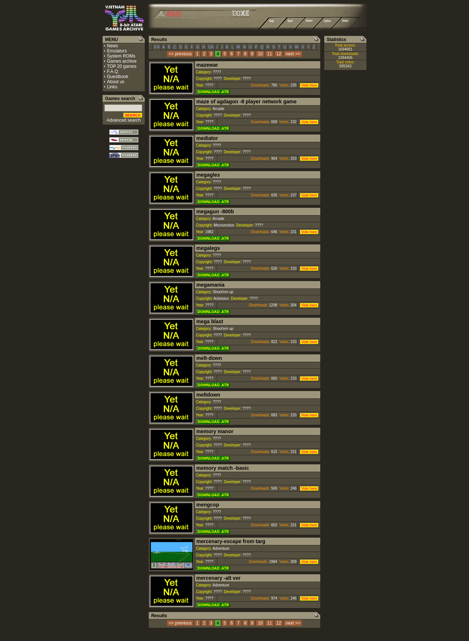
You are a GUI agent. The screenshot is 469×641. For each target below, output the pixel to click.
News (112, 45)
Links (112, 86)
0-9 (156, 47)
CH (210, 47)
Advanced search (124, 120)
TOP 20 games (121, 66)
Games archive (122, 61)
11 (269, 53)
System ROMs (121, 56)
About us (115, 81)
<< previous (180, 53)
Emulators (117, 51)
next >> (292, 53)
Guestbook (117, 76)
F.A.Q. (113, 71)
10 (260, 53)
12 (278, 53)
